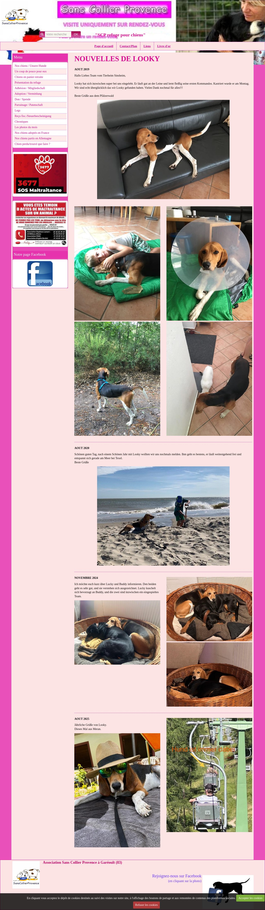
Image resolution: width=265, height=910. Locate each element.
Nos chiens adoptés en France (32, 132)
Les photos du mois (26, 127)
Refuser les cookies (146, 904)
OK (76, 34)
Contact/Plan (128, 46)
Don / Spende (22, 99)
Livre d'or (164, 46)
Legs (17, 110)
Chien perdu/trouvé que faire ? (32, 144)
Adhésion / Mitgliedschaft (30, 88)
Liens (147, 46)
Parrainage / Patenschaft (29, 104)
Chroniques (21, 121)
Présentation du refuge (28, 82)
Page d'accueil (103, 46)
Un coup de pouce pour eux (31, 71)
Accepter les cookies (250, 898)
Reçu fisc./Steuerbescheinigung (33, 116)
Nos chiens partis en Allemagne (33, 138)
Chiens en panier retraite (29, 77)
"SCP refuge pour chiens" (120, 34)
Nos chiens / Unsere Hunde (30, 65)
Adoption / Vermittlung (28, 93)
